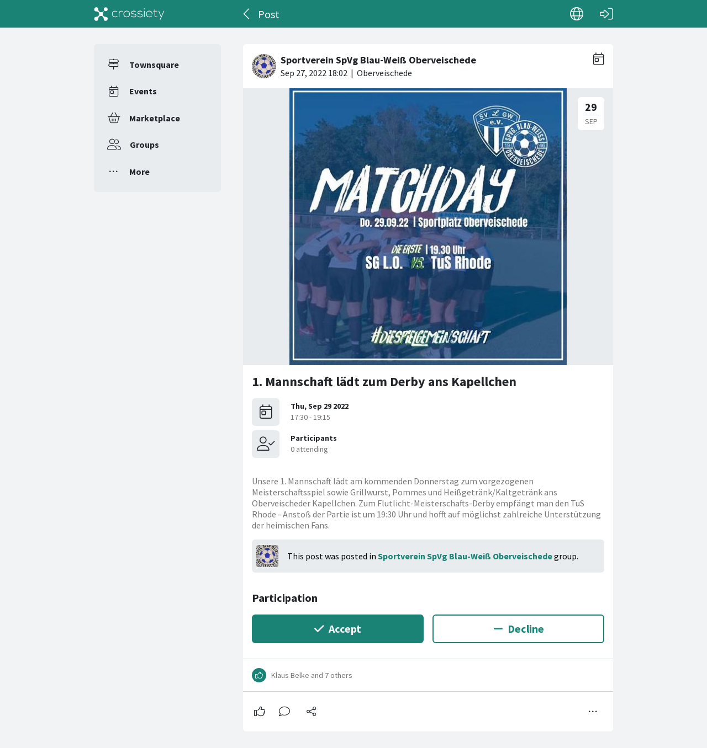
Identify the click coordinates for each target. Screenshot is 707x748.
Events (143, 91)
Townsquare (154, 64)
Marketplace (154, 118)
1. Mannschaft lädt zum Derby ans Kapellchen (384, 381)
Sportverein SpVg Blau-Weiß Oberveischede (465, 556)
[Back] (247, 14)
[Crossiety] (129, 14)
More (139, 171)
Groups (144, 144)
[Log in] (606, 14)
